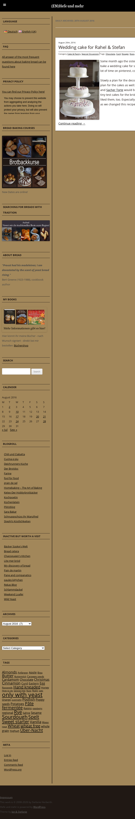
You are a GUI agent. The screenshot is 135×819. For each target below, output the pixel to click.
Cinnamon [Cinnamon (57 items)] (11, 683)
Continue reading (71, 123)
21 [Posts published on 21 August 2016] (44, 416)
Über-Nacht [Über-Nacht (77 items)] (31, 730)
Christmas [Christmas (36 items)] (41, 679)
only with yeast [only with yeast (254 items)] (22, 695)
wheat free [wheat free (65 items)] (30, 726)
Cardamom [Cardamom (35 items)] (10, 679)
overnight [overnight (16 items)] (17, 699)
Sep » (13, 430)
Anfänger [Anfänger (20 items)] (23, 672)
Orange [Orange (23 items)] (6, 699)
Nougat (125, 53)
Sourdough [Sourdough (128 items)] (15, 716)
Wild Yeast (10, 599)
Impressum (6, 797)
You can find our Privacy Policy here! (23, 91)
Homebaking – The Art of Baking (23, 488)
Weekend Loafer (13, 594)
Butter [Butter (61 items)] (8, 676)
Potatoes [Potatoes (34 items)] (17, 704)
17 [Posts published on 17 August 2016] (17, 416)
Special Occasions (90, 53)
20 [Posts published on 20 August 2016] (37, 416)
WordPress (39, 807)
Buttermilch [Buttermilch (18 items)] (20, 676)
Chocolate (110, 53)
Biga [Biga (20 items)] (39, 672)
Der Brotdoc (11, 468)
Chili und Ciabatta (14, 454)
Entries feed (11, 760)
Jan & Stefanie (19, 811)
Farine (7, 473)
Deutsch (11, 31)
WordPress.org (13, 769)
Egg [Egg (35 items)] (42, 683)
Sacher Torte (114, 90)
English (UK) (27, 31)
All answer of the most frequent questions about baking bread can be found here (24, 61)
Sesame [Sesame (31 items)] (36, 713)
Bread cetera (11, 551)
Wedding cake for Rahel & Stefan (91, 47)
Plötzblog (9, 507)
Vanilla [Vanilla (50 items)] (35, 721)
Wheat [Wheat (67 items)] (14, 726)
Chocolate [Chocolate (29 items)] (26, 680)
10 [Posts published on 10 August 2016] (17, 411)
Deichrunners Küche (16, 464)
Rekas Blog (10, 585)
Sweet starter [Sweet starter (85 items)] (15, 721)
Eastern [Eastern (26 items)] (34, 683)
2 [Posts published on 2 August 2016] (9, 407)
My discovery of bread (17, 565)
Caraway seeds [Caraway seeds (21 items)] (35, 676)
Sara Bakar (10, 511)
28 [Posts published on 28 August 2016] (44, 421)
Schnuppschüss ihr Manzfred (21, 516)
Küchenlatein (12, 502)
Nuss (132, 53)
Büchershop (21, 345)
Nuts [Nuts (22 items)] (35, 690)
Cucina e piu (11, 459)
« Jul (5, 430)
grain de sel (10, 483)
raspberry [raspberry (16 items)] (37, 708)
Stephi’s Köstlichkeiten (17, 521)
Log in (7, 755)
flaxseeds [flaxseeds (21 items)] (7, 687)
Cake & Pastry (74, 53)
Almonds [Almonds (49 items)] (9, 672)
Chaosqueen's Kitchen (17, 556)
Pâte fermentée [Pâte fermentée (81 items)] (18, 705)
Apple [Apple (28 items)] (33, 672)
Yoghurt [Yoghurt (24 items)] (14, 731)
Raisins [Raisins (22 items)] (28, 708)
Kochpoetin (11, 497)
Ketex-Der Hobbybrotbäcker (21, 492)
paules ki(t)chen (13, 580)
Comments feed (13, 765)
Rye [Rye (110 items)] (18, 712)
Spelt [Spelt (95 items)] (33, 717)
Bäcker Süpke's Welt (16, 546)
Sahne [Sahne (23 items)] (26, 713)
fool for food (11, 478)
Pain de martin (12, 570)
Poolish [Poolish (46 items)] (28, 699)
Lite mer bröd (12, 561)
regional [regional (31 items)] (7, 713)
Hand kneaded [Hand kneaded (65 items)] (26, 687)
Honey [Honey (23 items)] (45, 687)
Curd (118, 53)
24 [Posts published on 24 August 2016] (17, 421)
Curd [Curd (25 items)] (24, 683)
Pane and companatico (17, 575)
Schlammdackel (13, 589)
